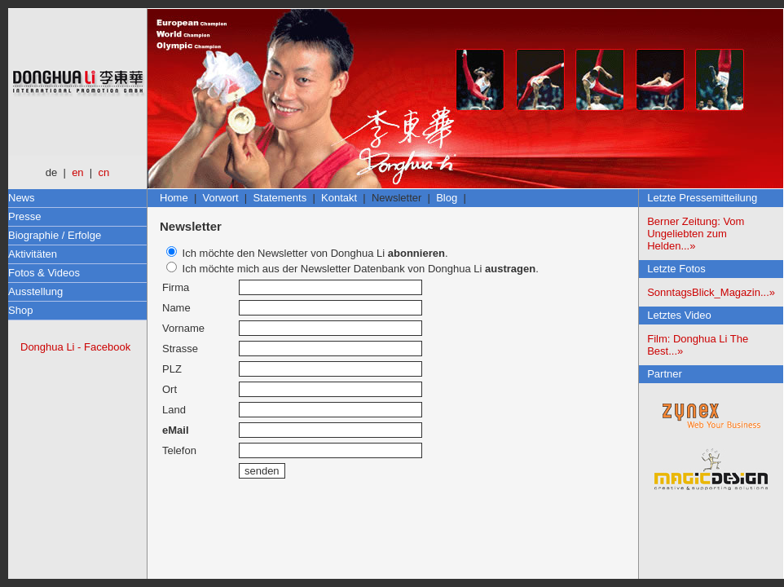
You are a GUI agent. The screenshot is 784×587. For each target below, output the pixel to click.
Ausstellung (35, 291)
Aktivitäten (32, 254)
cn (103, 172)
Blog (446, 198)
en (77, 172)
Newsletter (396, 198)
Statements (279, 198)
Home (174, 198)
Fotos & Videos (44, 273)
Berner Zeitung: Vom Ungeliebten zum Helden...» (695, 233)
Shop (20, 310)
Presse (24, 216)
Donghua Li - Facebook (75, 347)
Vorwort (221, 198)
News (21, 198)
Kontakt (339, 198)
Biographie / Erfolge (54, 235)
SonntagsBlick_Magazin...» (711, 292)
